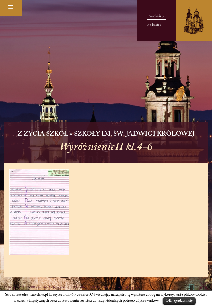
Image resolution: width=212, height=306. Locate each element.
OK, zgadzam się (179, 301)
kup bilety (156, 16)
